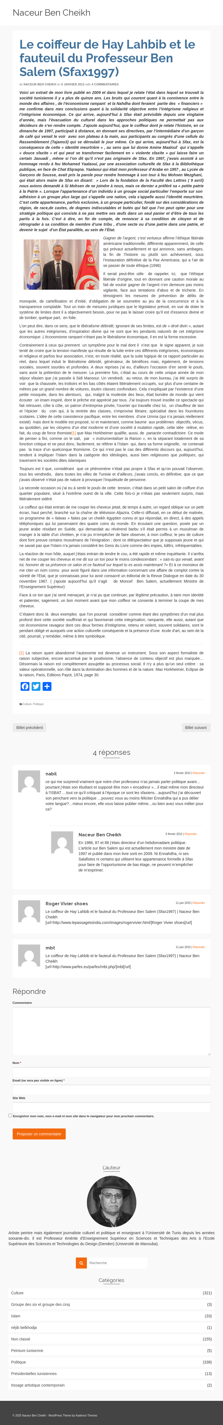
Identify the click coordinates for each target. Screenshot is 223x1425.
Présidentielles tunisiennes (34, 1373)
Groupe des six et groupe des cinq (40, 1304)
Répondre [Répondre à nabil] (199, 773)
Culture (27, 704)
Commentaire (22, 1002)
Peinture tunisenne (27, 1350)
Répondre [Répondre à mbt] (199, 947)
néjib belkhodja (24, 1327)
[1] (73, 433)
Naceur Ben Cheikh (51, 12)
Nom (17, 1062)
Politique (38, 704)
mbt (50, 948)
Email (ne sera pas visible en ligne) (39, 1080)
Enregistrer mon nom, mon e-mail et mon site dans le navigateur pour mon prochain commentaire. (83, 1116)
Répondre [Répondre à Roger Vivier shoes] (199, 902)
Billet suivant (196, 727)
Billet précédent (29, 727)
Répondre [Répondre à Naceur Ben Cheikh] (191, 834)
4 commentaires (105, 84)
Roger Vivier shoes (67, 903)
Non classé (20, 1339)
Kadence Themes (86, 1415)
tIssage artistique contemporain (38, 1385)
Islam (15, 1316)
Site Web (19, 1098)
